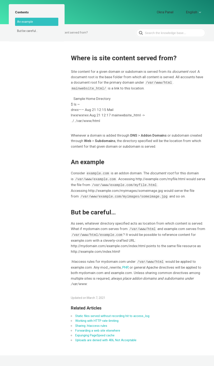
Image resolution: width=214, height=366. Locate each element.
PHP (125, 265)
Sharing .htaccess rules (91, 324)
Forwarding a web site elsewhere (97, 329)
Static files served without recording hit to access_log (112, 314)
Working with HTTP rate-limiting (96, 319)
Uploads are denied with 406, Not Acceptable (105, 338)
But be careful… (27, 31)
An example (25, 21)
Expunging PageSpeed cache (95, 333)
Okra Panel (174, 11)
